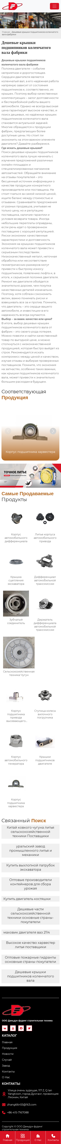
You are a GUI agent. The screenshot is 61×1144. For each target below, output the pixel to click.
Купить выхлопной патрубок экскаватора (30, 867)
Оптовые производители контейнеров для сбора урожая (30, 884)
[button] (53, 431)
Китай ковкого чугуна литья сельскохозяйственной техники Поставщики (30, 832)
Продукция (22, 1137)
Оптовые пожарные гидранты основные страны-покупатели (30, 959)
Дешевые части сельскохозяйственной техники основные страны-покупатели (30, 915)
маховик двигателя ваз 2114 (26, 932)
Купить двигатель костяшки (27, 899)
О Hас (38, 1137)
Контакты (53, 1137)
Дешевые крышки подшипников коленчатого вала (30, 976)
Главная (6, 32)
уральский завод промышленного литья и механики (30, 850)
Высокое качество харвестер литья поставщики (30, 945)
